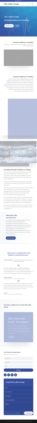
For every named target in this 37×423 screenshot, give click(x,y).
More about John (10, 238)
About (17, 25)
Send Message (28, 413)
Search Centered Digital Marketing (25, 421)
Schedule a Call (9, 25)
